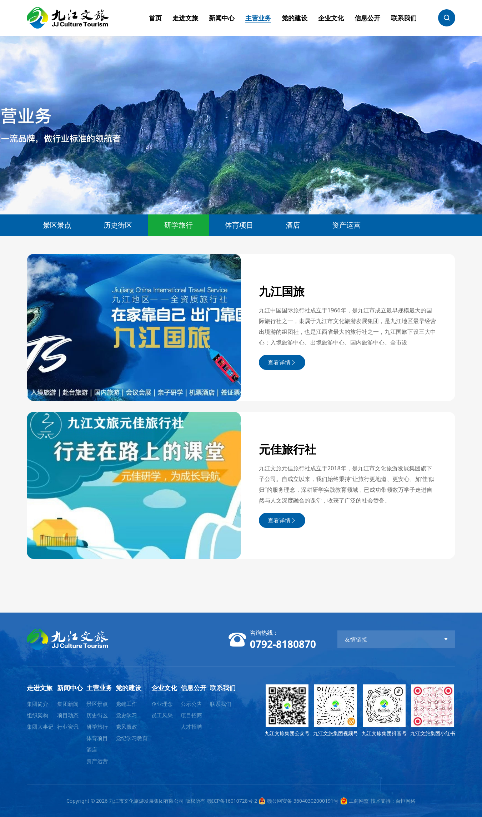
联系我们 (404, 18)
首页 (155, 18)
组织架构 (37, 715)
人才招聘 (191, 726)
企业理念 (162, 703)
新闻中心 (222, 18)
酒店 (293, 225)
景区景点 (57, 225)
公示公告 (191, 703)
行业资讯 (68, 726)
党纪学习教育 (132, 738)
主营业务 (258, 18)
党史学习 (126, 715)
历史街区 (118, 225)
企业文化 (331, 18)
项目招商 (191, 715)
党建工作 (126, 703)
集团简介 (37, 703)
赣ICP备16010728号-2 (232, 800)
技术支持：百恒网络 (393, 800)
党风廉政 (126, 726)
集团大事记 (40, 726)
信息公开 (367, 18)
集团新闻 (68, 703)
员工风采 (162, 715)
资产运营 (346, 225)
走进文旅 (185, 18)
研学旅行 (178, 225)
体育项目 (239, 225)
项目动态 (68, 715)
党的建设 (294, 18)
